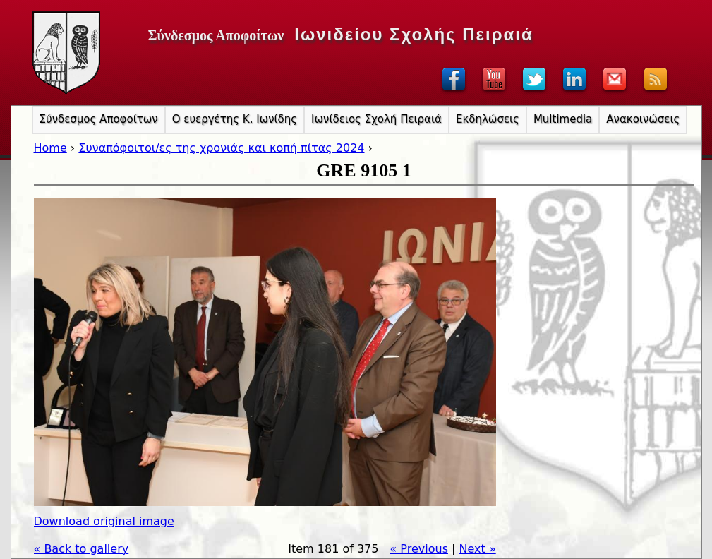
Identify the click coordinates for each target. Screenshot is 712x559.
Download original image (104, 521)
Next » (477, 548)
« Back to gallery (81, 548)
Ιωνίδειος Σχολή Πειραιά (376, 119)
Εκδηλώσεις (487, 119)
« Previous (419, 548)
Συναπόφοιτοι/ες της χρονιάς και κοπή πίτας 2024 (221, 148)
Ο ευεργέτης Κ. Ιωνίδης (234, 119)
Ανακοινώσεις (643, 119)
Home (50, 148)
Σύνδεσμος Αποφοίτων (99, 119)
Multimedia (562, 119)
